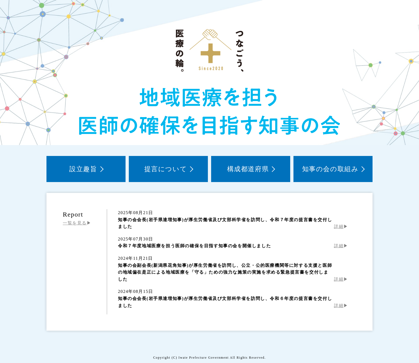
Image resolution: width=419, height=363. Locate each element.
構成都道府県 (248, 169)
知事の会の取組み (330, 169)
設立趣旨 (83, 169)
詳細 (338, 226)
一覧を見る (75, 223)
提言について (165, 169)
